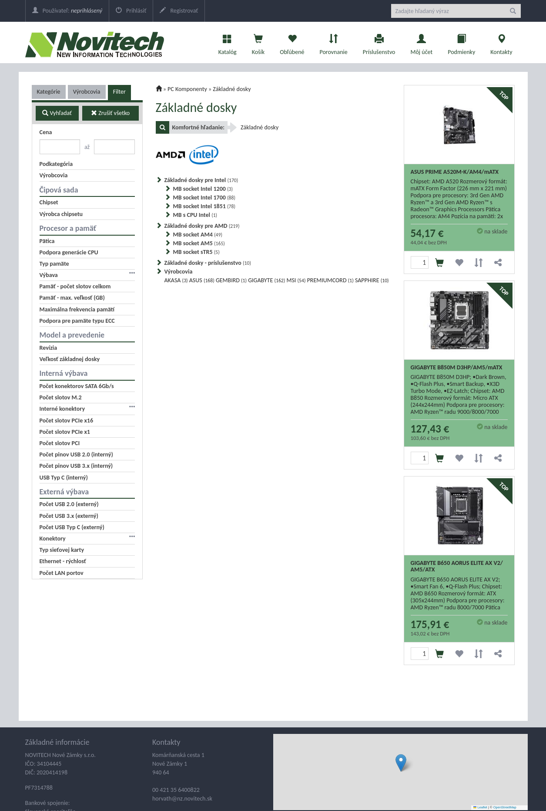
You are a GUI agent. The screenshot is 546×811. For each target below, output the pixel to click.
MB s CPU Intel (195, 215)
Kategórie (48, 91)
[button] (400, 763)
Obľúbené (292, 42)
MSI (295, 280)
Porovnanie (333, 42)
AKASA (176, 280)
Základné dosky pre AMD (202, 226)
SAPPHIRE (372, 280)
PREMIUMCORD (330, 280)
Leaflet (480, 807)
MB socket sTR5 (196, 252)
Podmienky (461, 42)
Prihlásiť (131, 10)
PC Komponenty (187, 89)
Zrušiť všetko (110, 113)
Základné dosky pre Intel (201, 180)
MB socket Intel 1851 (204, 206)
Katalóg (227, 42)
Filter (119, 91)
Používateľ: (67, 10)
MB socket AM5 (199, 243)
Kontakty (501, 42)
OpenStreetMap (504, 807)
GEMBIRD (231, 280)
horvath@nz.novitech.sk (182, 798)
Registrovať (179, 10)
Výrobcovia (86, 91)
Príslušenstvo (379, 42)
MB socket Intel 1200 (203, 189)
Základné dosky (232, 89)
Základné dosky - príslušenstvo (207, 263)
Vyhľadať (57, 113)
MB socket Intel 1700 (204, 197)
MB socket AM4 (197, 234)
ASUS (201, 280)
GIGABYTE (266, 280)
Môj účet (421, 42)
